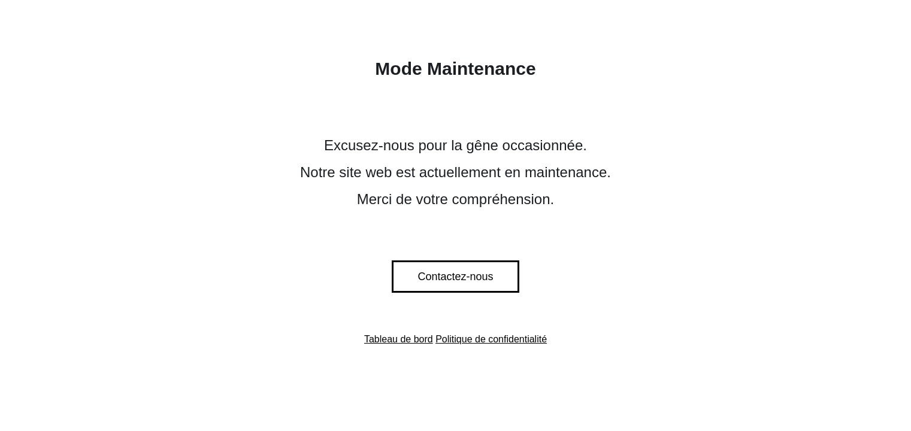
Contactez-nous (455, 277)
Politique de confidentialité (491, 339)
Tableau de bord (398, 339)
